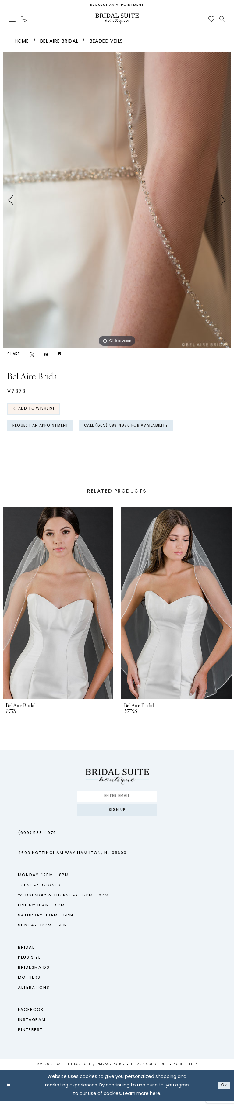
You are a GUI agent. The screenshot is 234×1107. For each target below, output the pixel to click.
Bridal (26, 953)
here (155, 1099)
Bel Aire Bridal (59, 41)
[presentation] (58, 606)
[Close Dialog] (9, 1091)
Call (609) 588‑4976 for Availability (139, 429)
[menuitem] (12, 19)
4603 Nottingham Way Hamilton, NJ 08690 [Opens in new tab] (72, 859)
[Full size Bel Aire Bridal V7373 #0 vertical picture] (117, 200)
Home (21, 41)
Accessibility (186, 1070)
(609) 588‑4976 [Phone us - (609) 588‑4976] (37, 839)
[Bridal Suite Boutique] (117, 18)
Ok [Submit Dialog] (223, 1091)
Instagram (32, 1026)
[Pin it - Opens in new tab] (46, 354)
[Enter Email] (117, 800)
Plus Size (29, 963)
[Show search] (222, 19)
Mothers (29, 983)
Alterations (34, 993)
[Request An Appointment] (117, 3)
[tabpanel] (117, 200)
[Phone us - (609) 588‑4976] (23, 19)
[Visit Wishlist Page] (211, 19)
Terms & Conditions (149, 1070)
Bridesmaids (34, 973)
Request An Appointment (44, 429)
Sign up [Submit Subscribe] (117, 815)
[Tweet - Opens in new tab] (32, 354)
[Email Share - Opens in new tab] (59, 354)
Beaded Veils (105, 41)
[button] (12, 19)
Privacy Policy (111, 1070)
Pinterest (30, 1036)
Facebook (31, 1016)
